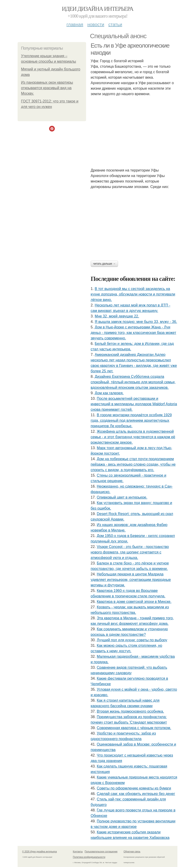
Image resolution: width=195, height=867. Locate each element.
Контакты (78, 851)
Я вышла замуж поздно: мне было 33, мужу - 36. (136, 322)
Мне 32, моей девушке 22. (117, 316)
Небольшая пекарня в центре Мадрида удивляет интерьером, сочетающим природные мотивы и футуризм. (131, 579)
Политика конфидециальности (89, 857)
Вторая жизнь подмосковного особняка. (130, 711)
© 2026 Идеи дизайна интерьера (39, 851)
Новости (95, 24)
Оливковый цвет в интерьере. (122, 497)
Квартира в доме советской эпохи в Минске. (134, 602)
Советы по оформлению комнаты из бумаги (134, 788)
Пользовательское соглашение (101, 851)
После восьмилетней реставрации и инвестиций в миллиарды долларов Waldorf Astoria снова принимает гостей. (134, 404)
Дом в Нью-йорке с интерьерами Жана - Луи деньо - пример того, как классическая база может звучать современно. (133, 332)
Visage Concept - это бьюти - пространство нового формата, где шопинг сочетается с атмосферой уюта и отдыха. (130, 552)
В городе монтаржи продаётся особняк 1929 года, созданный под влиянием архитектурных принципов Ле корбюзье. (131, 420)
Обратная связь (132, 851)
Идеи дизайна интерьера (97, 8)
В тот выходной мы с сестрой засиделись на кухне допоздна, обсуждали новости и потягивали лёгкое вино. (133, 294)
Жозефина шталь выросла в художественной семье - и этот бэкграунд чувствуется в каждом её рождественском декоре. (133, 436)
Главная (74, 24)
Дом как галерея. (109, 393)
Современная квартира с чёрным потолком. (134, 728)
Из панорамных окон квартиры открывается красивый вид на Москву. (47, 88)
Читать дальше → (104, 263)
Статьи (115, 24)
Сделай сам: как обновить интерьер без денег (136, 794)
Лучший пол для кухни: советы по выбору (132, 640)
